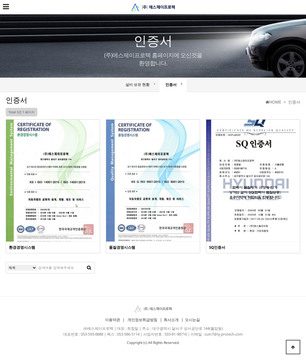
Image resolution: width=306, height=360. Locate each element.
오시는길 (192, 319)
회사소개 (171, 319)
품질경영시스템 (122, 247)
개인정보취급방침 (142, 319)
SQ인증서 (217, 247)
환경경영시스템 (22, 247)
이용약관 (112, 319)
